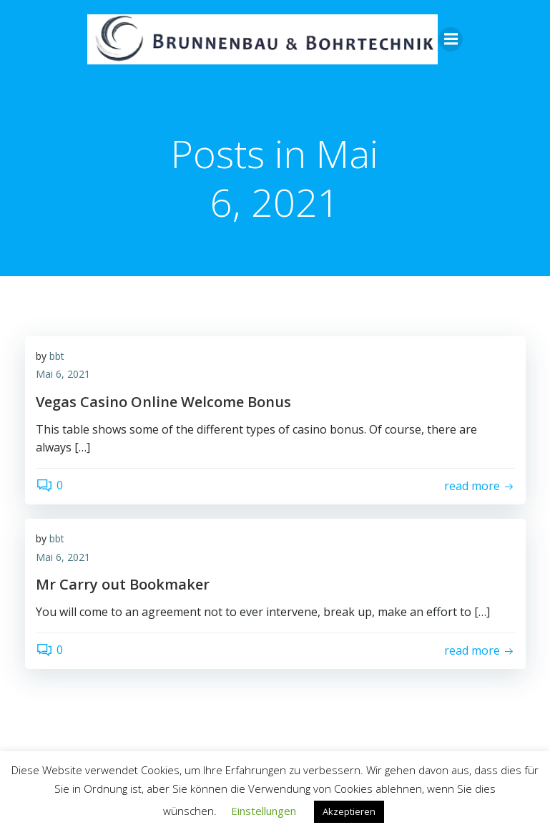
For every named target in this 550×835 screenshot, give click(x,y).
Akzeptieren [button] (349, 811)
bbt (56, 356)
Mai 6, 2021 (63, 375)
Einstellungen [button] (263, 811)
